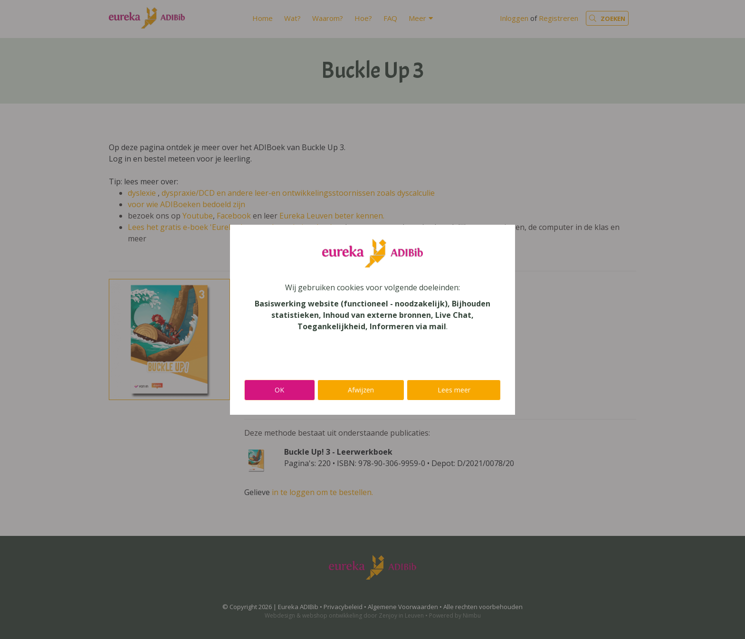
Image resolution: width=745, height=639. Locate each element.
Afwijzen (361, 389)
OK (279, 389)
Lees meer (454, 389)
